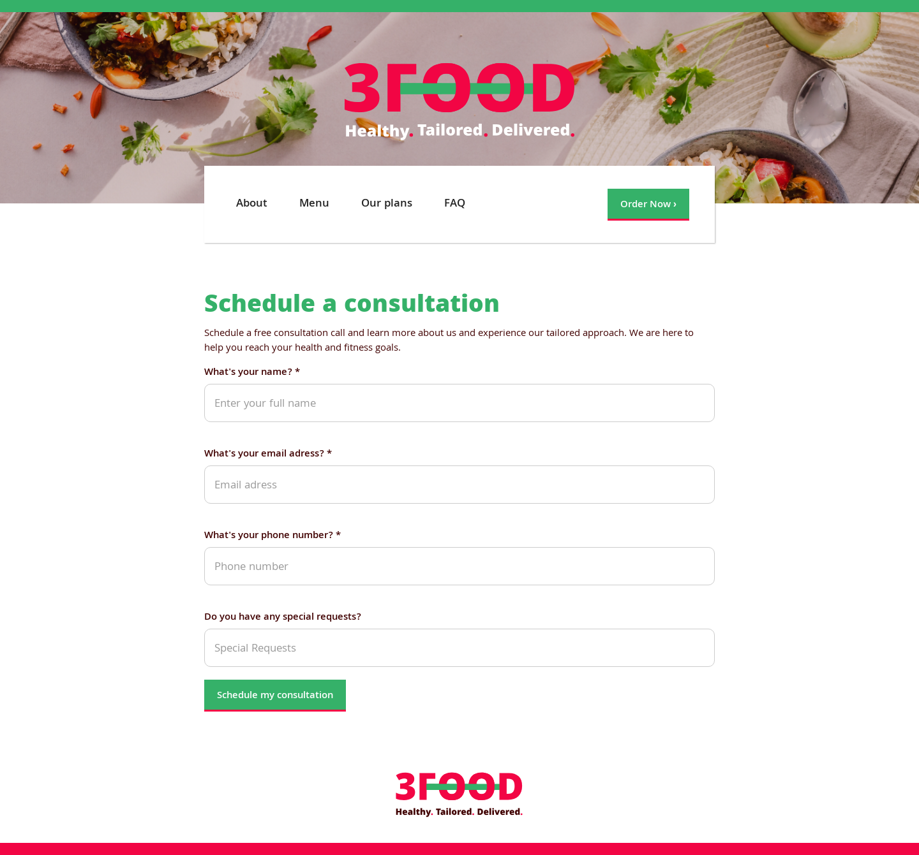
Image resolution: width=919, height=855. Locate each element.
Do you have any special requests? (282, 618)
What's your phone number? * (272, 536)
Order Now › (648, 205)
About (251, 204)
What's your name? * (252, 373)
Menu (314, 204)
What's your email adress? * (268, 455)
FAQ (454, 204)
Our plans (386, 204)
